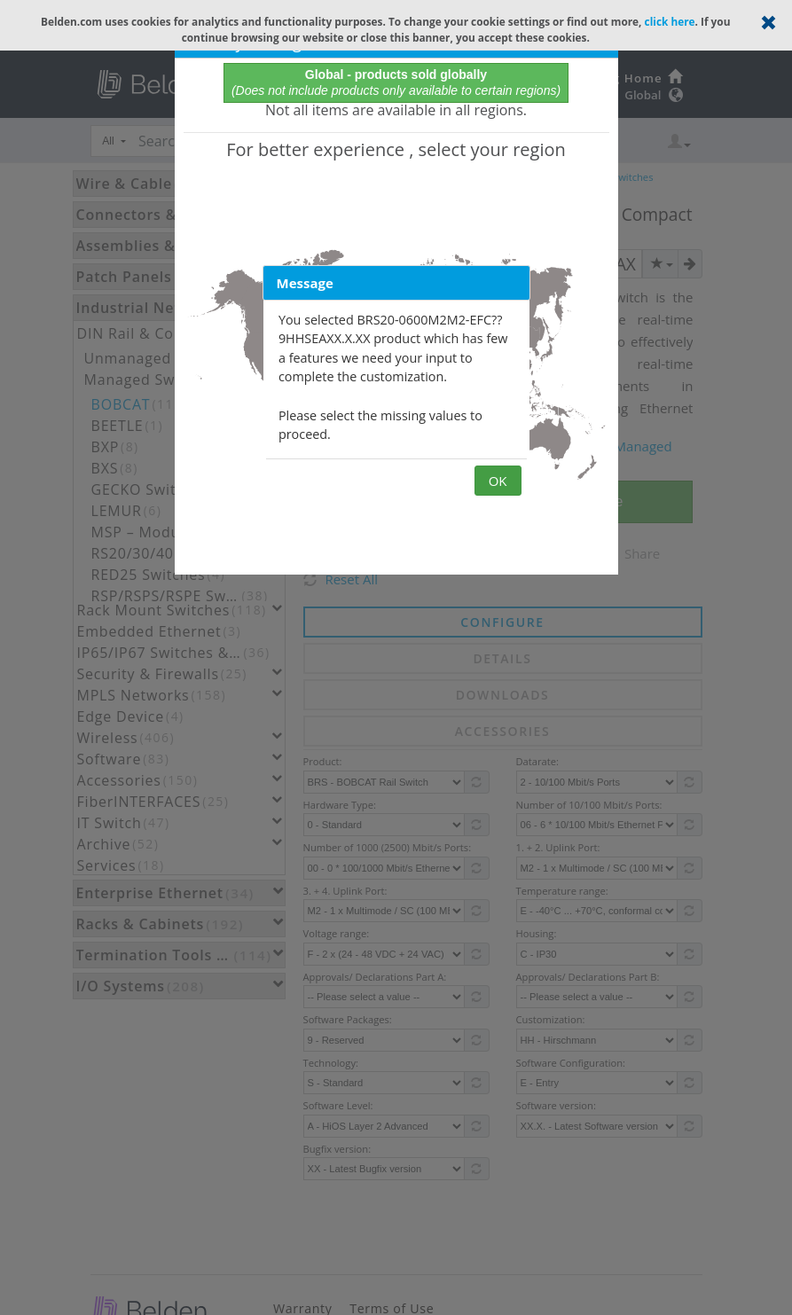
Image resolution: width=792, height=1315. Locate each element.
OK (498, 480)
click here (670, 21)
